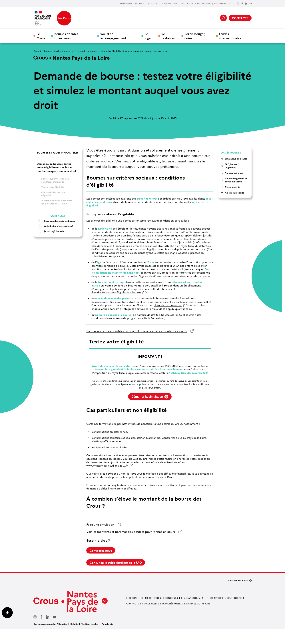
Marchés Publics (172, 603)
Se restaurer (168, 36)
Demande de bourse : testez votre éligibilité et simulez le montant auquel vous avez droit (56, 167)
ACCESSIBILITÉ (222, 4)
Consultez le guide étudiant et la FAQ (116, 562)
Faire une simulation (100, 524)
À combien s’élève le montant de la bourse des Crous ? (56, 202)
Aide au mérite (232, 186)
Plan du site (107, 623)
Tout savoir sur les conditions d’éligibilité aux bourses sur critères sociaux (136, 331)
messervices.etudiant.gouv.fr (225, 597)
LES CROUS (152, 4)
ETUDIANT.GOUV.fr (169, 4)
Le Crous (41, 36)
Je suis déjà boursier (51, 231)
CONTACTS (240, 18)
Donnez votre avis (198, 603)
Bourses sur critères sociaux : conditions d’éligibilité (56, 180)
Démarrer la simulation (149, 397)
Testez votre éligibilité (52, 186)
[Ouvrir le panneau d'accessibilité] (7, 612)
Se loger (148, 36)
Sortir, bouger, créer (194, 36)
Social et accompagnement (113, 36)
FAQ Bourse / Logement (232, 166)
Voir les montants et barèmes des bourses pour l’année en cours (130, 531)
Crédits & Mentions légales (84, 623)
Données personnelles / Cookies (50, 623)
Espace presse (150, 603)
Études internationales (230, 36)
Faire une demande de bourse (56, 220)
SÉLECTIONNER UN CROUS (132, 4)
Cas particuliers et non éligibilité (53, 194)
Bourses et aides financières (66, 36)
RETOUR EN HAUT (238, 580)
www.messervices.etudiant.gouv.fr (107, 465)
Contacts (132, 603)
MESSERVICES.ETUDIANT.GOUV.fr (195, 4)
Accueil (37, 50)
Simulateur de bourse (236, 158)
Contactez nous (101, 550)
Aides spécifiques (234, 172)
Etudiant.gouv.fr (192, 597)
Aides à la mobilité (234, 192)
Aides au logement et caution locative (236, 180)
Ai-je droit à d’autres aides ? (55, 226)
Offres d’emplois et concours (159, 597)
